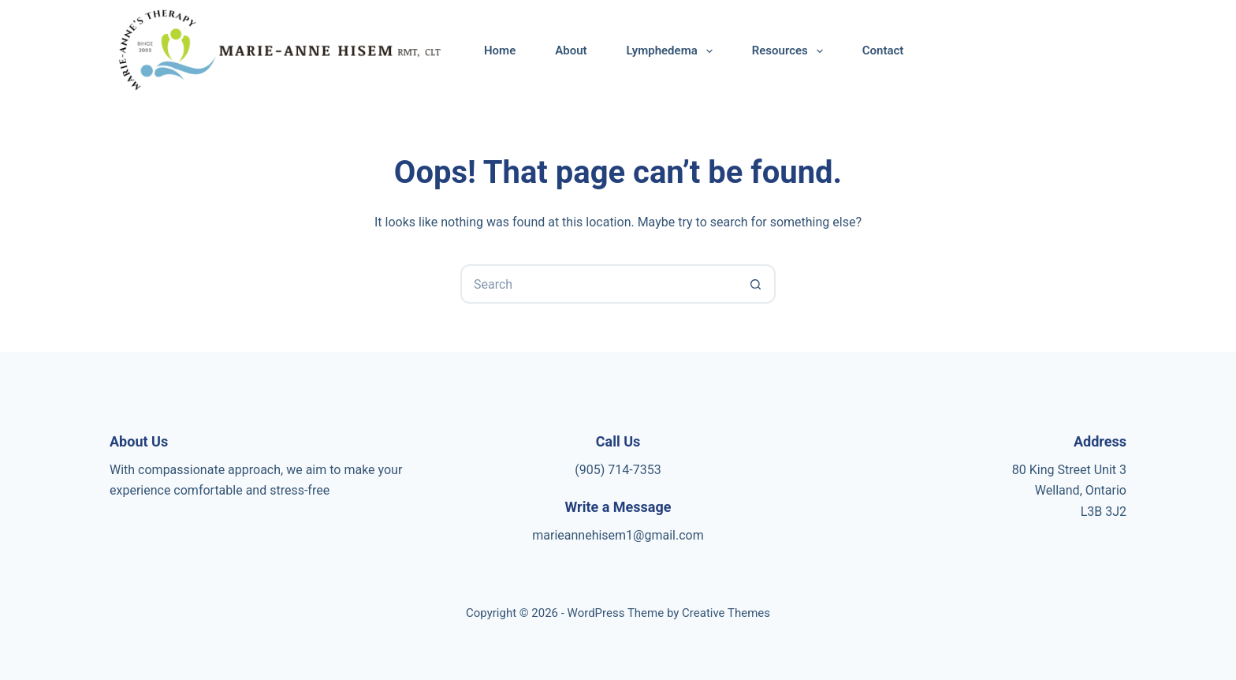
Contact (883, 50)
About (570, 50)
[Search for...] (598, 284)
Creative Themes (726, 613)
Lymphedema (673, 51)
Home (500, 50)
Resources (790, 51)
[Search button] (756, 284)
